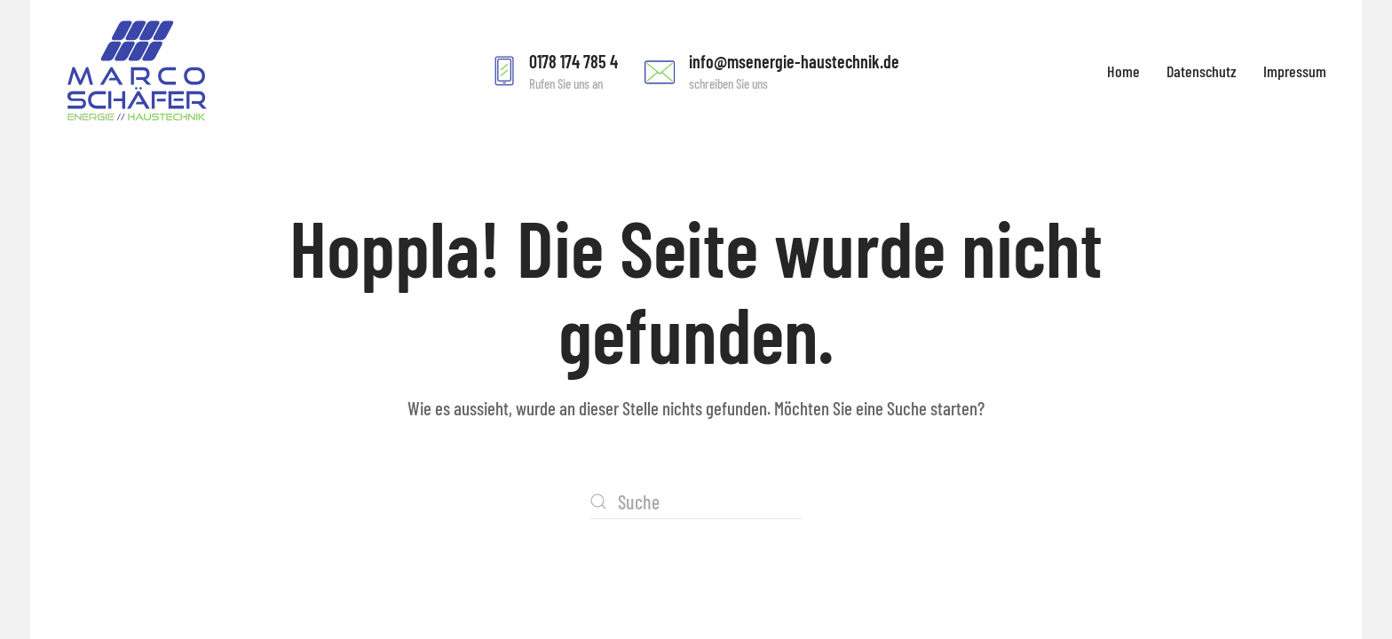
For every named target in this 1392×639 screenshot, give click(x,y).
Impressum (1294, 71)
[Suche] (696, 501)
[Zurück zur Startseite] (137, 71)
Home (1123, 71)
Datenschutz (1202, 71)
